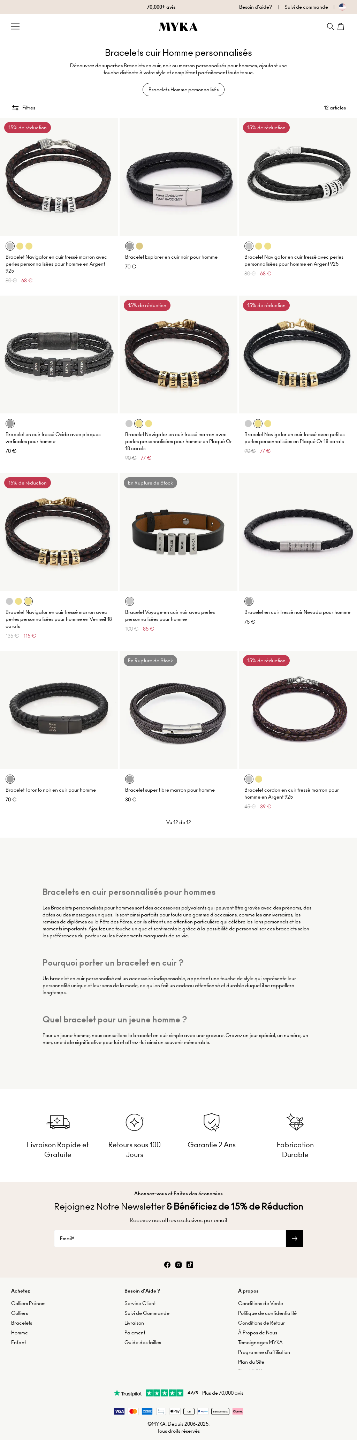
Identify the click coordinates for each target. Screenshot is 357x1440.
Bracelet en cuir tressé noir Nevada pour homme (297, 607)
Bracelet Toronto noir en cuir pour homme (51, 785)
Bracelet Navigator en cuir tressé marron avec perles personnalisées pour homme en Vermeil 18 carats (59, 614)
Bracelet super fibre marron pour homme (170, 785)
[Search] (330, 26)
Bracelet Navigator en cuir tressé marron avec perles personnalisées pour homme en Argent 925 (56, 259)
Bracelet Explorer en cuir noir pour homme (171, 252)
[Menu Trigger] (15, 26)
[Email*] (170, 1230)
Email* (67, 1230)
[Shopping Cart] (341, 26)
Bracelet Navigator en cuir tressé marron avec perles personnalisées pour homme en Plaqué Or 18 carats (178, 437)
